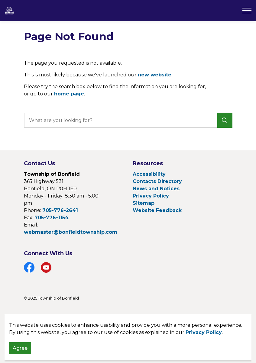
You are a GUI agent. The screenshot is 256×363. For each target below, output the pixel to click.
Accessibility (149, 174)
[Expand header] (247, 10)
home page (69, 94)
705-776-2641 (60, 210)
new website (154, 75)
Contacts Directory (157, 181)
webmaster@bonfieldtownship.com (70, 232)
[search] (127, 120)
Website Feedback (157, 210)
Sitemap (143, 203)
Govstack (55, 316)
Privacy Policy (204, 356)
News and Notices (156, 188)
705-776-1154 (51, 217)
